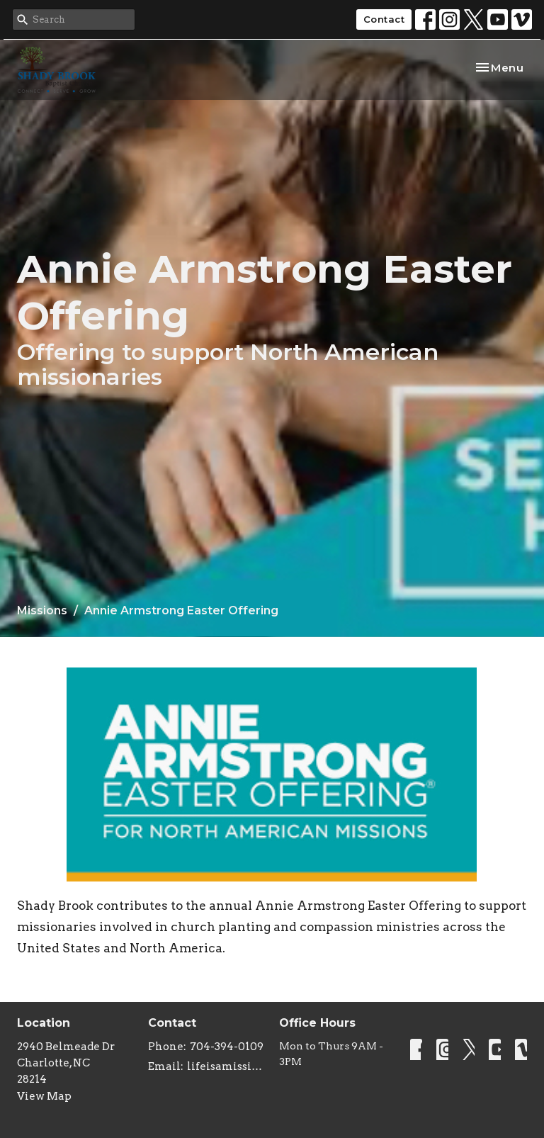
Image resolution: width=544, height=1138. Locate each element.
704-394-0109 (227, 1046)
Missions (42, 610)
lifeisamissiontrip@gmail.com (226, 1066)
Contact (384, 19)
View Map (44, 1096)
